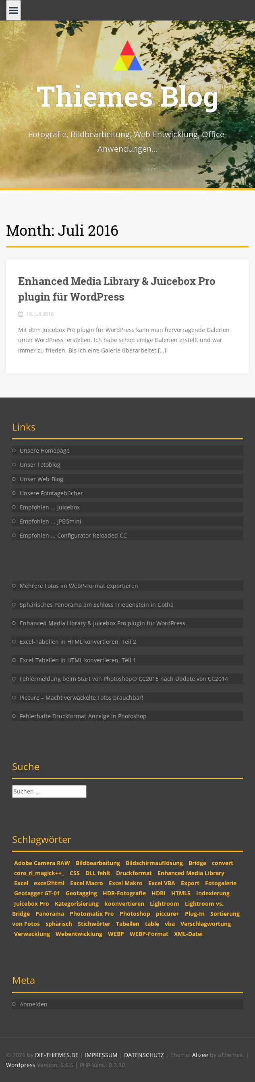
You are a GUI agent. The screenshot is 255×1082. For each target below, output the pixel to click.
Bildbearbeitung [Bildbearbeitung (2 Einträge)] (98, 863)
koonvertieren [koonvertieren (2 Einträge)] (124, 903)
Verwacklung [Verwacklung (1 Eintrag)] (32, 934)
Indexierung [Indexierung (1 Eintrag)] (213, 893)
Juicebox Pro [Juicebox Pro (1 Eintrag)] (31, 903)
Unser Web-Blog (41, 479)
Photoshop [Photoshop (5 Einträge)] (135, 913)
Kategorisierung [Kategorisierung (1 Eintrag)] (77, 903)
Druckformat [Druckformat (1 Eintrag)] (134, 873)
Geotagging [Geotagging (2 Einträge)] (81, 893)
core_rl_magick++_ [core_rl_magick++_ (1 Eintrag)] (39, 873)
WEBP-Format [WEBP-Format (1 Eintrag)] (149, 934)
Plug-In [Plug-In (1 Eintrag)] (195, 913)
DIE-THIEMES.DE (57, 1055)
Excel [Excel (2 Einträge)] (21, 883)
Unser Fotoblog (40, 464)
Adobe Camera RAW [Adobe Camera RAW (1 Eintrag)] (42, 863)
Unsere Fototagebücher (51, 493)
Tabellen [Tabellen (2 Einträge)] (127, 923)
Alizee (200, 1055)
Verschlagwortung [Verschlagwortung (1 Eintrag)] (205, 923)
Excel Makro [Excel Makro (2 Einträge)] (126, 883)
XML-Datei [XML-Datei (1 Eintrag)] (188, 934)
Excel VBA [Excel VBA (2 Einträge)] (161, 883)
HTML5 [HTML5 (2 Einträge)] (181, 893)
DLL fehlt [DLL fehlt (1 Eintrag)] (97, 873)
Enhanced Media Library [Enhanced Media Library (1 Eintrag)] (191, 873)
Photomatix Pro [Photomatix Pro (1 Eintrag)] (92, 913)
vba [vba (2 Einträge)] (170, 923)
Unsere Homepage (45, 450)
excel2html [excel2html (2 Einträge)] (49, 883)
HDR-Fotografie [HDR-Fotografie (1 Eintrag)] (124, 893)
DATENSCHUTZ (145, 1055)
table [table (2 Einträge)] (152, 923)
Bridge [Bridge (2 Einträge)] (197, 863)
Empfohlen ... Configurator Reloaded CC (73, 535)
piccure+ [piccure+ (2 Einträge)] (167, 913)
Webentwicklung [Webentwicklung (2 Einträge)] (79, 934)
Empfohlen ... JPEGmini (50, 521)
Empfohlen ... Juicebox (50, 507)
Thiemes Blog (127, 95)
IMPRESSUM (102, 1055)
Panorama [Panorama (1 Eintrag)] (49, 913)
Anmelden (34, 1004)
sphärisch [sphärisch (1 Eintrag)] (59, 923)
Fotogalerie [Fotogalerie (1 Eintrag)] (220, 883)
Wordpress (21, 1065)
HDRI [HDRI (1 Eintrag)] (158, 893)
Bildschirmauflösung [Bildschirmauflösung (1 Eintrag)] (154, 863)
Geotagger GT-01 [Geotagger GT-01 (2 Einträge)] (37, 893)
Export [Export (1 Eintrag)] (190, 883)
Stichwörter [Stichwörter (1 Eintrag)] (94, 923)
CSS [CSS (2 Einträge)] (75, 873)
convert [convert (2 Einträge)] (222, 863)
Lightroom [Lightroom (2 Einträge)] (164, 903)
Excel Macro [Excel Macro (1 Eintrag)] (86, 883)
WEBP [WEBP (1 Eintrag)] (116, 934)
